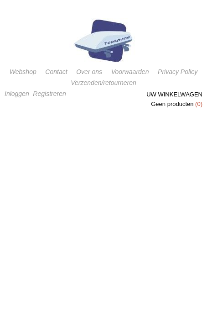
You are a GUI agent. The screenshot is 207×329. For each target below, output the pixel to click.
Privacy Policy (177, 71)
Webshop (23, 71)
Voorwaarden (130, 71)
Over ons (89, 71)
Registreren (49, 93)
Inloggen (17, 93)
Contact (56, 71)
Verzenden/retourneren (103, 82)
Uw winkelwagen (174, 94)
